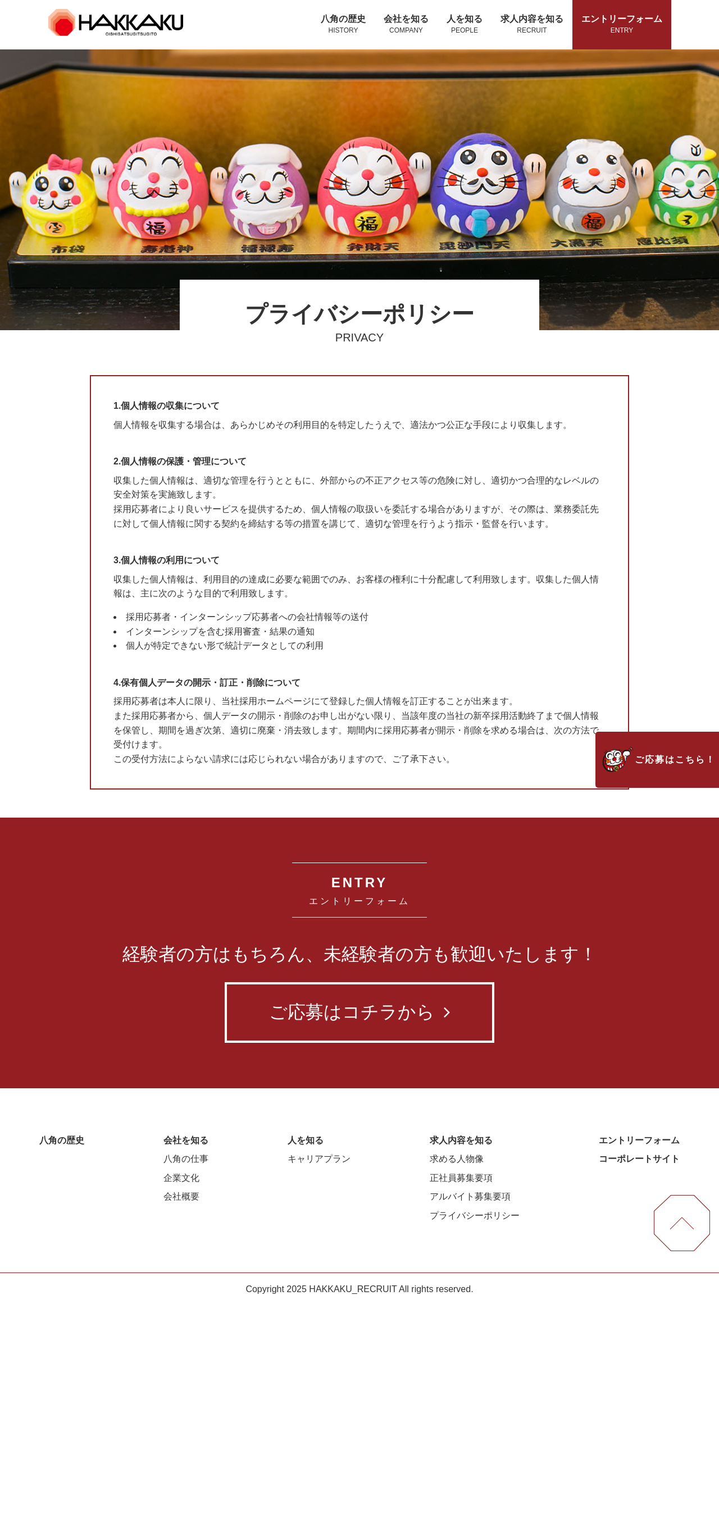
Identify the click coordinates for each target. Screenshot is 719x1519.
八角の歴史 (343, 25)
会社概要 (181, 1410)
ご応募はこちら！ (675, 759)
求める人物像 (457, 1372)
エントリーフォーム (621, 25)
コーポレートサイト (639, 1372)
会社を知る (406, 25)
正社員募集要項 (461, 1392)
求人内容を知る (531, 25)
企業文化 (181, 1392)
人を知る (465, 25)
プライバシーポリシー (475, 1429)
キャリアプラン (319, 1372)
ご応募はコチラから (359, 1226)
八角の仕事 (185, 1372)
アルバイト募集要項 (470, 1410)
